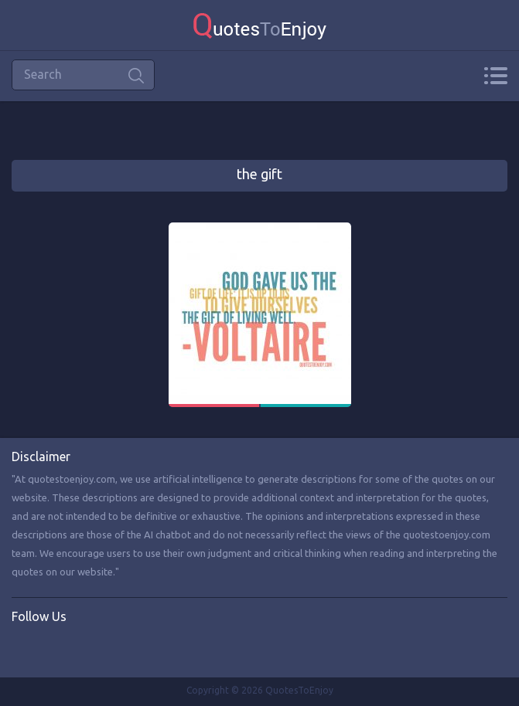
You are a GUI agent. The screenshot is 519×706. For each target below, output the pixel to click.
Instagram (87, 648)
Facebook (24, 648)
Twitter (55, 648)
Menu (495, 75)
